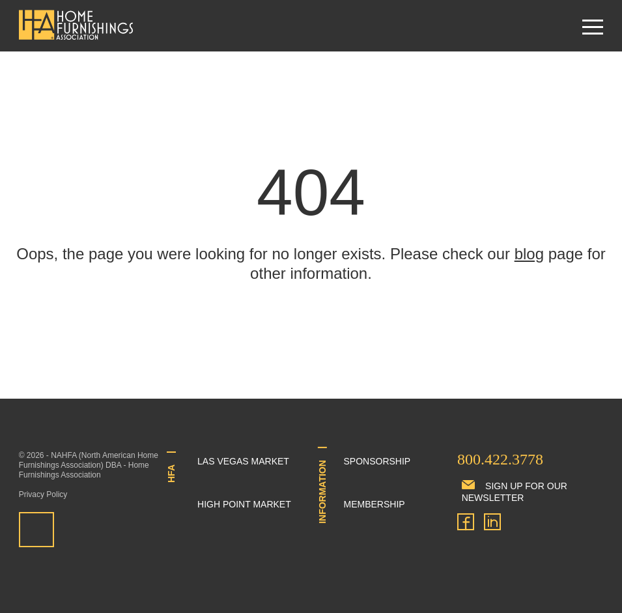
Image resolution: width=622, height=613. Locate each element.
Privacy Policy (43, 494)
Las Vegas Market (243, 461)
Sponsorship (377, 461)
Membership (374, 504)
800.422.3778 (500, 459)
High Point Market (244, 504)
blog (529, 254)
